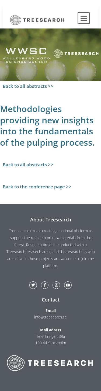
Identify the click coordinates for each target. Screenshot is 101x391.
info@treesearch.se (50, 317)
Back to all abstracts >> (28, 86)
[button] (84, 18)
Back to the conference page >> (37, 187)
